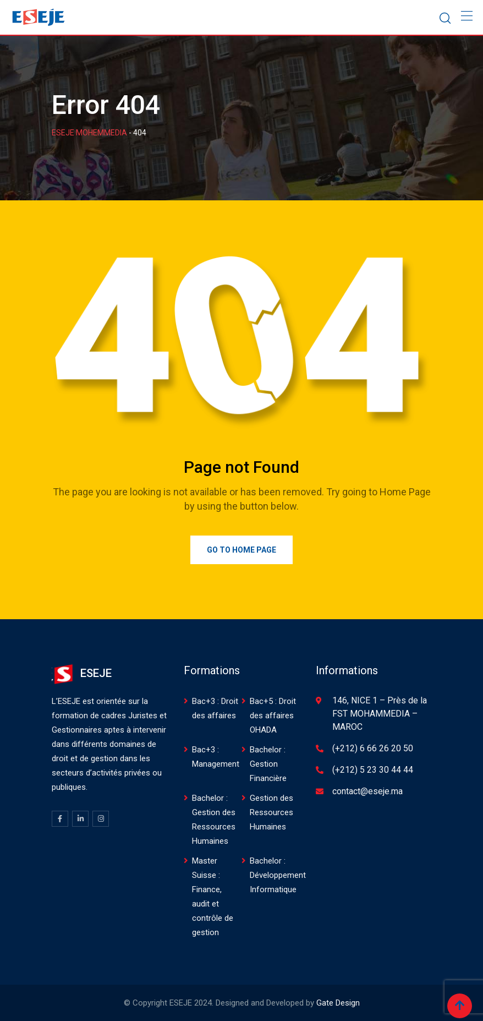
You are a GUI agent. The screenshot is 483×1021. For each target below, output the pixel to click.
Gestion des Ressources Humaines (271, 812)
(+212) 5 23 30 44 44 (372, 770)
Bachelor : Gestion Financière (268, 764)
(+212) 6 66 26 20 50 (372, 748)
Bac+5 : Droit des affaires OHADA (273, 715)
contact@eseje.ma (367, 791)
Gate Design (338, 1003)
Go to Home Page (241, 549)
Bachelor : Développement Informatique (278, 875)
